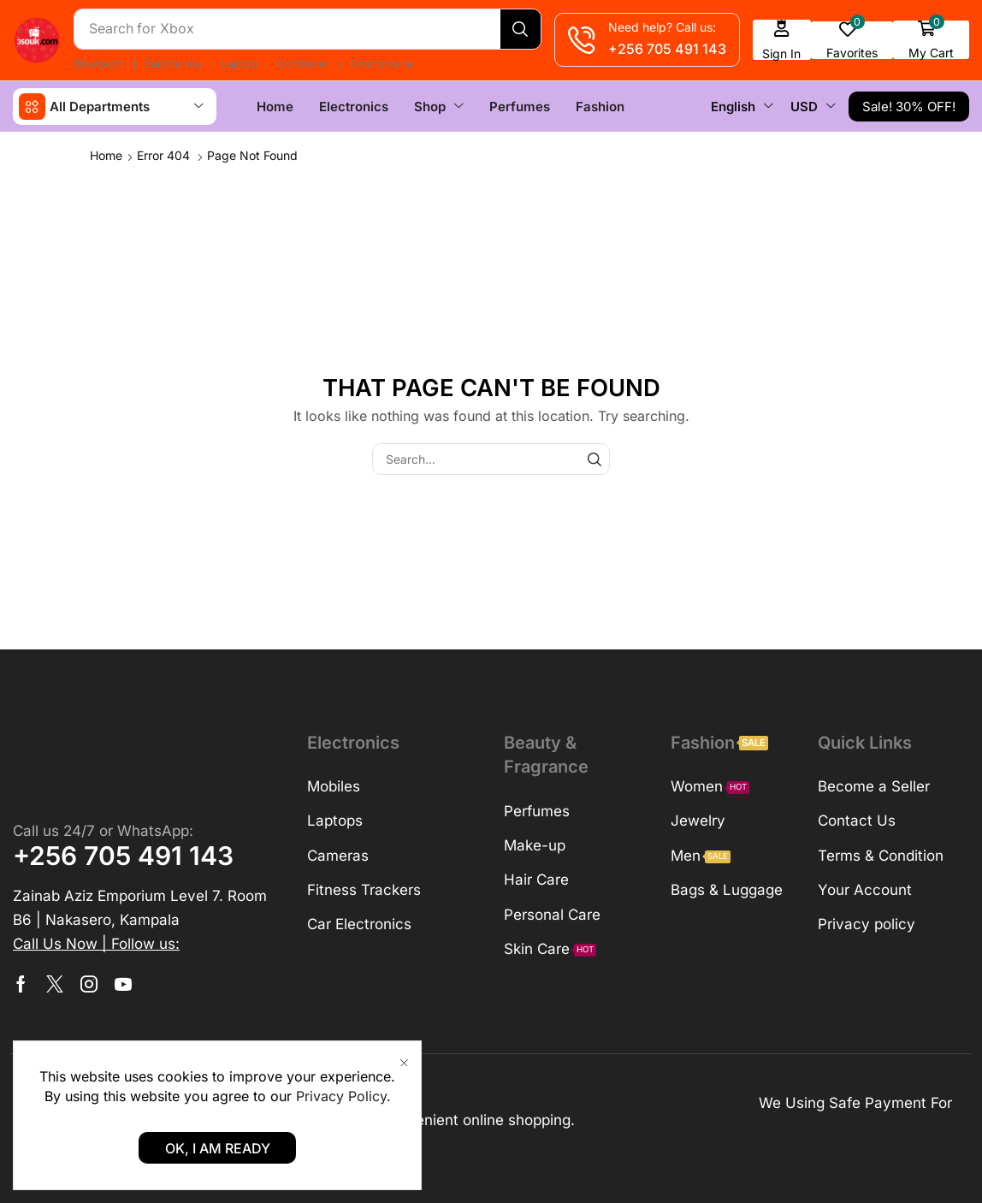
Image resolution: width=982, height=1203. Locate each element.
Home (106, 154)
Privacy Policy (341, 1096)
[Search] (522, 29)
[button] (783, 40)
